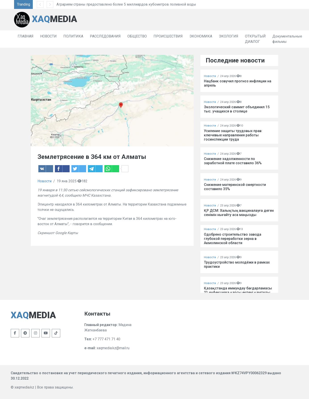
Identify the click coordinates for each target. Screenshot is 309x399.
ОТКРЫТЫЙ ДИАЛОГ (255, 39)
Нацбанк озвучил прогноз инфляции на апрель (237, 83)
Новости (44, 181)
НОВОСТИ (48, 36)
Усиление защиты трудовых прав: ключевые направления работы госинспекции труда (233, 135)
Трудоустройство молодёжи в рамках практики (237, 264)
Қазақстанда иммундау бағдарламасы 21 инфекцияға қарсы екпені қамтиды (238, 290)
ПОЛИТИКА (73, 36)
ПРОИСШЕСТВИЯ (168, 36)
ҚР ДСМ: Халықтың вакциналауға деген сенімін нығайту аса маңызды (239, 212)
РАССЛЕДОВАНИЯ (105, 36)
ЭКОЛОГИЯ (228, 36)
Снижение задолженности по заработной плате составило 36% (233, 161)
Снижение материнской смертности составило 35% (235, 187)
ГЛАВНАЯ (25, 36)
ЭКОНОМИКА (200, 36)
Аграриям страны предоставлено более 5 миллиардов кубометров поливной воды (126, 4)
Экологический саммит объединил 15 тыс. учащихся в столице (237, 109)
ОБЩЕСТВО (137, 36)
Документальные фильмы (287, 39)
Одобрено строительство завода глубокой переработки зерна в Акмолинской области (232, 238)
